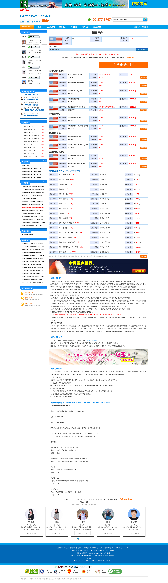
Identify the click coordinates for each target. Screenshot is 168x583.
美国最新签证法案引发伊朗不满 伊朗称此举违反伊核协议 (34, 274)
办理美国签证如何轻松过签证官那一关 (34, 210)
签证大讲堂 (97, 27)
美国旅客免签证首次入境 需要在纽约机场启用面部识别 (34, 192)
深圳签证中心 (41, 579)
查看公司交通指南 (92, 340)
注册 (27, 9)
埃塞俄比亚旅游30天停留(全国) (34, 111)
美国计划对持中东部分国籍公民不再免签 (34, 268)
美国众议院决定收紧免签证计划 (32, 280)
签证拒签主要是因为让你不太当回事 (34, 213)
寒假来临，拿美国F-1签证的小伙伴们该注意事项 (34, 201)
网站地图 (69, 579)
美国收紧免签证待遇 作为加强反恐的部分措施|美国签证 (34, 259)
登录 (21, 9)
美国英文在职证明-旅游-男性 (31, 177)
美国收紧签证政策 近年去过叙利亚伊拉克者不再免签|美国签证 (34, 262)
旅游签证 (62, 27)
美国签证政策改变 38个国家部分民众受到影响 (34, 277)
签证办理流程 (50, 579)
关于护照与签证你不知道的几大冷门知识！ (34, 204)
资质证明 (145, 27)
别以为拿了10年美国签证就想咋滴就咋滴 (34, 195)
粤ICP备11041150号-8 (93, 558)
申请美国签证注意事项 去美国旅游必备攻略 (34, 186)
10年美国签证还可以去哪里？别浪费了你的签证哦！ (34, 271)
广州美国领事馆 (27, 234)
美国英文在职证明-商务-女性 (31, 168)
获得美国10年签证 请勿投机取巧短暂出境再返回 (34, 250)
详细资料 (144, 77)
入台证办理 (51, 27)
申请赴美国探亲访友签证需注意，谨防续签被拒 (34, 219)
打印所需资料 (141, 49)
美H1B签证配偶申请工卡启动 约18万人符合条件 (34, 283)
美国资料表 (26, 165)
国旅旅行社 (33, 579)
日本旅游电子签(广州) (31, 96)
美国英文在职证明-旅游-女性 (31, 174)
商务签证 (74, 27)
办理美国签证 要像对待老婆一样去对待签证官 (34, 207)
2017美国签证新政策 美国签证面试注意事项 (34, 246)
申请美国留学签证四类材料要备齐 (33, 222)
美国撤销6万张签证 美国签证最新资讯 (34, 243)
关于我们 (137, 27)
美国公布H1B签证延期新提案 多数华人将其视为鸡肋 (34, 265)
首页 (39, 27)
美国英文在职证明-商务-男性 (31, 171)
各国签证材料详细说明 (29, 198)
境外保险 (85, 27)
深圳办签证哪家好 (60, 579)
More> (44, 160)
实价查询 (144, 256)
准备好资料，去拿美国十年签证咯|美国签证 (34, 216)
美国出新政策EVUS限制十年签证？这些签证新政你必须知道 (34, 253)
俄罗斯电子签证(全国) (31, 117)
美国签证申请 (77, 579)
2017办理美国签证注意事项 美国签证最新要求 (34, 189)
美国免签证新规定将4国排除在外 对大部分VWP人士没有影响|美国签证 (34, 256)
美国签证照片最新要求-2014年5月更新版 (34, 225)
